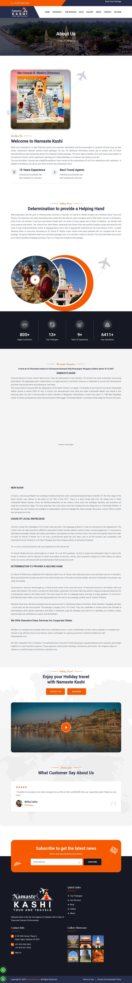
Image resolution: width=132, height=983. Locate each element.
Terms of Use (88, 979)
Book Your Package (113, 1)
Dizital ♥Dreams (33, 979)
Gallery (89, 12)
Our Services (70, 12)
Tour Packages (76, 896)
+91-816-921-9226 (23, 948)
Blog (81, 12)
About (98, 12)
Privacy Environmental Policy (109, 979)
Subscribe (92, 862)
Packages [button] (57, 12)
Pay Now (117, 12)
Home (47, 12)
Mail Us (18, 953)
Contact (107, 12)
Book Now (76, 692)
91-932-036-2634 (21, 3)
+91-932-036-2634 (23, 944)
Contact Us (55, 692)
